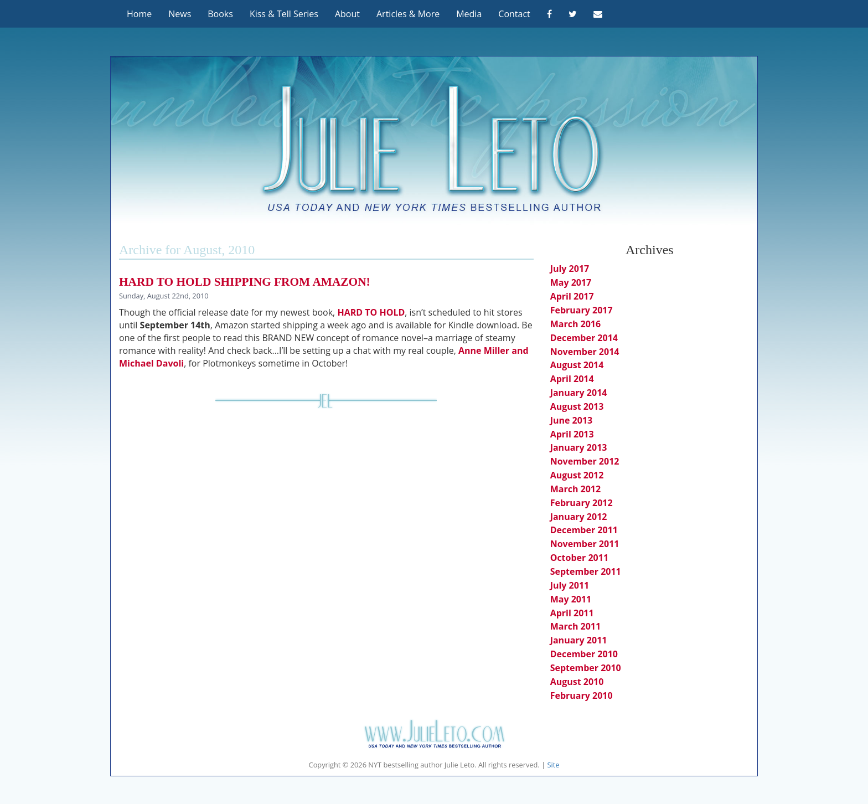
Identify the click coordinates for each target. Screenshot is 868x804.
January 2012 (578, 517)
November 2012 (584, 461)
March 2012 (575, 489)
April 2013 (572, 434)
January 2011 (578, 640)
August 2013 (577, 406)
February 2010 (581, 695)
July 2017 (570, 268)
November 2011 (584, 544)
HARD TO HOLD (370, 312)
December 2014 (584, 338)
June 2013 (571, 420)
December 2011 (584, 530)
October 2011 (579, 558)
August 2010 (577, 682)
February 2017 (581, 310)
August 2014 (577, 365)
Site (553, 765)
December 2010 (584, 654)
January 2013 (578, 447)
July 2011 (570, 585)
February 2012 (581, 503)
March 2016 (575, 324)
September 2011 (585, 571)
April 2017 (572, 296)
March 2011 (575, 626)
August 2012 (577, 475)
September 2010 (585, 668)
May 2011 (571, 599)
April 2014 (572, 379)
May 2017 (571, 282)
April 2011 (572, 613)
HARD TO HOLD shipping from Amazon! (244, 281)
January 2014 (578, 392)
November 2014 (584, 352)
